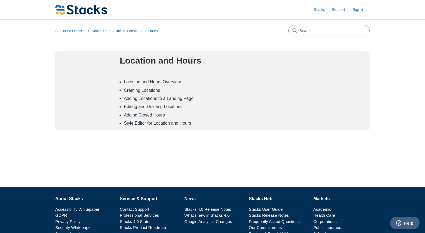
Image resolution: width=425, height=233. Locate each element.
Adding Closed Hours (144, 115)
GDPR (61, 215)
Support (338, 9)
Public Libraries (327, 227)
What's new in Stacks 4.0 (207, 215)
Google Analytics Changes (208, 221)
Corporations (325, 221)
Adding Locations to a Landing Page (159, 98)
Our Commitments (265, 227)
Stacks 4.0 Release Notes (207, 209)
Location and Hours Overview (152, 82)
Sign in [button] (358, 9)
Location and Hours (142, 31)
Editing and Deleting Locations (153, 106)
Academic (322, 209)
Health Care (324, 215)
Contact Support (134, 209)
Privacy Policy (68, 221)
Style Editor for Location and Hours (157, 123)
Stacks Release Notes (269, 215)
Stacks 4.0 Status (136, 221)
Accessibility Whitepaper (77, 209)
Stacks (319, 9)
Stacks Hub (260, 198)
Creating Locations (142, 90)
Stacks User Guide (106, 31)
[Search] (329, 30)
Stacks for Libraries (70, 31)
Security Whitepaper (73, 227)
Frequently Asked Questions (274, 221)
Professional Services (139, 215)
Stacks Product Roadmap (143, 227)
